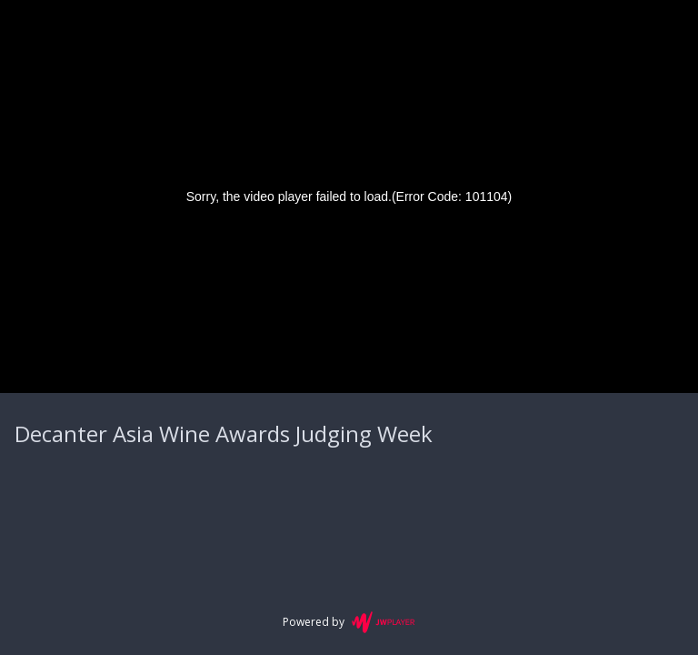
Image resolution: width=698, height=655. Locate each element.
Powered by (348, 622)
